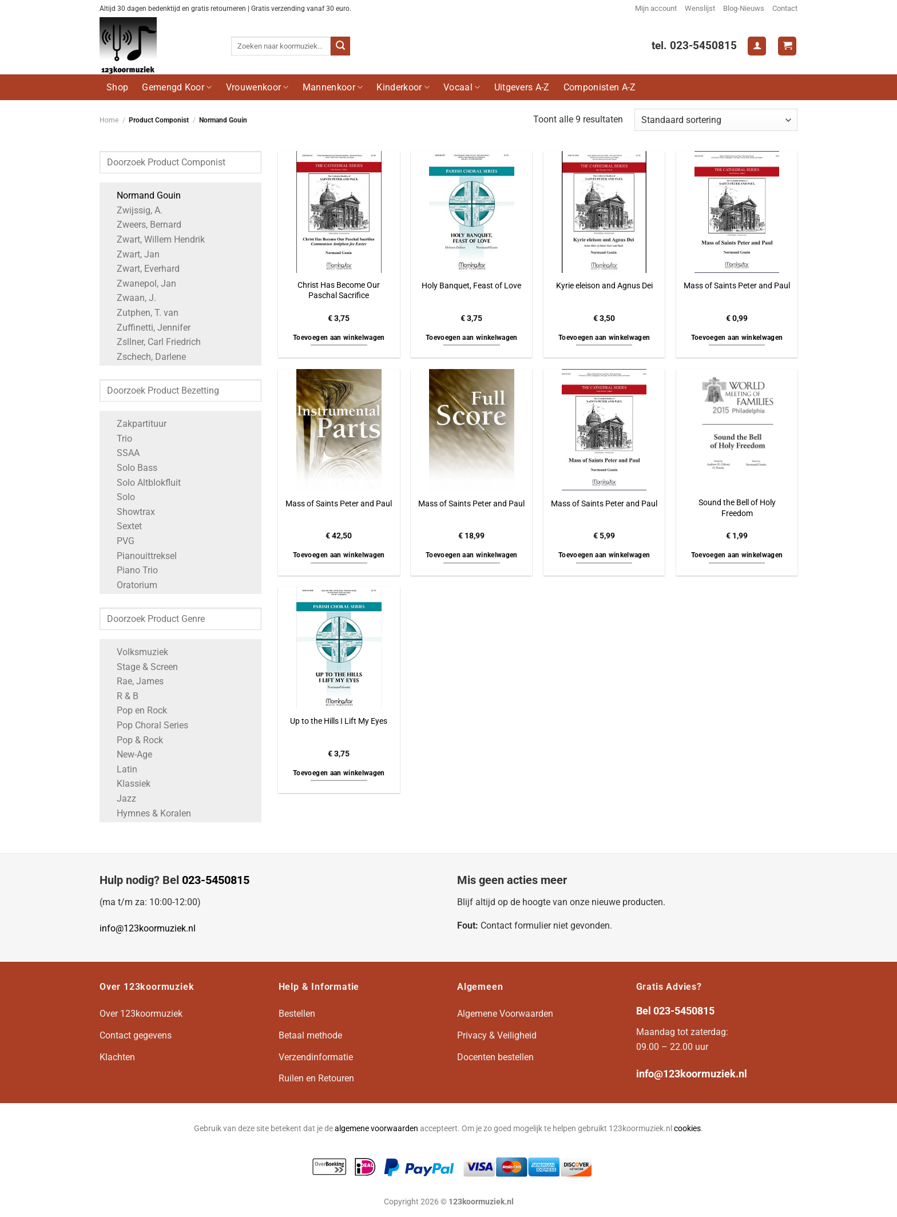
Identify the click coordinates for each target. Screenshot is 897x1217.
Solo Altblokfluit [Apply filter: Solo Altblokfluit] (143, 482)
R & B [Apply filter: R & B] (121, 696)
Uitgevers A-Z (522, 87)
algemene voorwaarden (376, 1128)
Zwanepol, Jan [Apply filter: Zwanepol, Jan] (140, 283)
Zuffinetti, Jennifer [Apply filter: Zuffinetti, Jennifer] (147, 327)
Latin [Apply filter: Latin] (121, 769)
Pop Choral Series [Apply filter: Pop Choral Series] (146, 725)
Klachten (117, 1057)
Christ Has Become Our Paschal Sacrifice (338, 290)
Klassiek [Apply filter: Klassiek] (127, 783)
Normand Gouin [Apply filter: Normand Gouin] (143, 195)
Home (109, 120)
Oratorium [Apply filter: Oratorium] (131, 585)
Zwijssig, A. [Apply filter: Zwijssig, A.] (133, 210)
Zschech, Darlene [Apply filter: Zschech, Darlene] (145, 356)
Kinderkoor (403, 87)
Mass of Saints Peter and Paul (737, 286)
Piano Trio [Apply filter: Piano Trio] (131, 570)
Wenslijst (700, 8)
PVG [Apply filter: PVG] (119, 541)
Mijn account (656, 8)
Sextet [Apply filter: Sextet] (123, 526)
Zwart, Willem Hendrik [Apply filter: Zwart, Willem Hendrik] (155, 239)
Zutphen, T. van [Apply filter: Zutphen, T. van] (141, 312)
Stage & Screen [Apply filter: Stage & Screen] (141, 666)
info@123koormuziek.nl (148, 928)
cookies (687, 1128)
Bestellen (297, 1013)
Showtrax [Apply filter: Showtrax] (130, 511)
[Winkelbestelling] (715, 120)
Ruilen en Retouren (316, 1078)
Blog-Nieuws (743, 8)
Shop (117, 87)
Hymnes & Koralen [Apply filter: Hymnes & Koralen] (148, 813)
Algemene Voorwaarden (505, 1013)
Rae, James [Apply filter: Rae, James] (134, 681)
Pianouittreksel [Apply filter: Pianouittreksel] (141, 555)
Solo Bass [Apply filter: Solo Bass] (131, 467)
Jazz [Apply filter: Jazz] (120, 798)
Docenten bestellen (495, 1057)
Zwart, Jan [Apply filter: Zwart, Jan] (132, 254)
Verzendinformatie (316, 1057)
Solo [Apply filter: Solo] (120, 496)
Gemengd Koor (177, 87)
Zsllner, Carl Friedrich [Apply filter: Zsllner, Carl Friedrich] (153, 341)
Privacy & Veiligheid (497, 1035)
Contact (784, 8)
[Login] (757, 46)
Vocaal (461, 87)
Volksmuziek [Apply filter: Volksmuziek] (136, 652)
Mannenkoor (333, 87)
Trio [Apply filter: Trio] (118, 438)
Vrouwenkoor (257, 87)
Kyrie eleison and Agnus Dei (604, 286)
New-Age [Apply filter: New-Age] (128, 754)
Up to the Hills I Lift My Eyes (338, 721)
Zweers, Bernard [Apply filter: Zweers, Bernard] (143, 224)
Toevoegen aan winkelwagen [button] (339, 338)
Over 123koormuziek (141, 1013)
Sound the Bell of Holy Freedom (737, 508)
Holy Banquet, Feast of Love (471, 286)
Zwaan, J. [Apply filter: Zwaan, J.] (130, 297)
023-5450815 (215, 880)
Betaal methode (310, 1035)
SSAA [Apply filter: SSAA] (122, 452)
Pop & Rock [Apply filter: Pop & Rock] (134, 740)
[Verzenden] (340, 46)
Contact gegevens (136, 1035)
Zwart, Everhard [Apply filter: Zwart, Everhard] (142, 268)
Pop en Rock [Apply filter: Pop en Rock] (136, 710)
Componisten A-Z (599, 87)
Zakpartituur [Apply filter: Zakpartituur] (135, 423)
